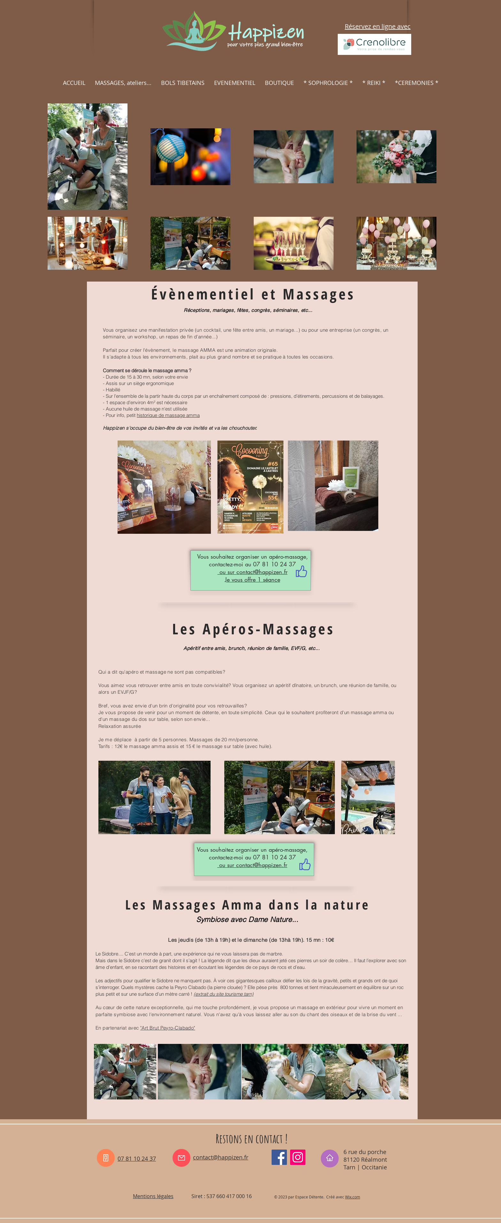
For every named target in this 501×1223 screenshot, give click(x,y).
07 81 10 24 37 (137, 1158)
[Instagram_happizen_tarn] (297, 1157)
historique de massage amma (168, 415)
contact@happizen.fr (262, 572)
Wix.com (352, 1196)
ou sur (227, 572)
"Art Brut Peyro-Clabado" (167, 1028)
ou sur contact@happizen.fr (252, 865)
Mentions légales (153, 1196)
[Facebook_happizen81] (279, 1157)
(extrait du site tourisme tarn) (223, 994)
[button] (123, 82)
